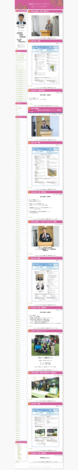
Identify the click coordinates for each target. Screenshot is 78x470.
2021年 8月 (18, 341)
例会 (55, 38)
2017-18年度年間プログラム (21, 86)
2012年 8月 (18, 121)
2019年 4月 (18, 284)
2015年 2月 (18, 182)
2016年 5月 (18, 213)
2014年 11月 (18, 176)
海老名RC (19, 453)
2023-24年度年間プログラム (21, 98)
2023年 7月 (18, 388)
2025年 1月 (18, 425)
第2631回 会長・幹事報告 (38, 307)
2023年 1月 (18, 376)
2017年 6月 (18, 239)
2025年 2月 (18, 427)
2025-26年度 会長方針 (20, 55)
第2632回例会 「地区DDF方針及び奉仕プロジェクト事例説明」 (46, 110)
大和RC (18, 456)
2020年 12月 (18, 325)
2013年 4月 (18, 138)
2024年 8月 (18, 414)
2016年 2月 (18, 207)
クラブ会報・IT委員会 (38, 38)
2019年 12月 (18, 300)
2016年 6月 (18, 215)
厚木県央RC (19, 448)
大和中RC (19, 457)
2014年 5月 (18, 164)
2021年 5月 (18, 335)
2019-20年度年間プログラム (21, 90)
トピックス (18, 112)
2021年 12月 (18, 349)
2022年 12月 (18, 374)
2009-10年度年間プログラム (21, 70)
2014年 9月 (18, 172)
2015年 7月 (18, 193)
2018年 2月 (18, 256)
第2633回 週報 (35, 41)
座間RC (18, 451)
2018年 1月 (18, 254)
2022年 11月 (18, 372)
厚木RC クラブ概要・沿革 (21, 53)
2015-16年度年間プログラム (21, 82)
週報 (55, 87)
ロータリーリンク (19, 63)
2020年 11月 (18, 323)
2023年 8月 (18, 390)
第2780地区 (18, 444)
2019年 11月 (18, 298)
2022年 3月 (18, 355)
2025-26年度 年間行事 (20, 57)
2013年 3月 (18, 136)
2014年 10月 (18, 174)
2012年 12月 (18, 129)
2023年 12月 (18, 398)
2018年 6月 (18, 264)
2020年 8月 (18, 317)
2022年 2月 (18, 353)
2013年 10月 (18, 150)
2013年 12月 (18, 154)
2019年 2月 (18, 280)
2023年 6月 (18, 386)
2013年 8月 (18, 146)
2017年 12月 (18, 252)
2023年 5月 (18, 384)
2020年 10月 (18, 321)
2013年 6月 (18, 142)
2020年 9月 (18, 319)
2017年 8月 (18, 243)
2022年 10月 (18, 370)
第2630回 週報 (35, 404)
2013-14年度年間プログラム (21, 78)
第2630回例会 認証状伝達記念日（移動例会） (44, 372)
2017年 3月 (18, 233)
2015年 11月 (18, 201)
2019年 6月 (18, 288)
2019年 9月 (18, 294)
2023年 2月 (18, 378)
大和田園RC (19, 458)
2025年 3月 (18, 429)
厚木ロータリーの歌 (19, 68)
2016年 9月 (18, 221)
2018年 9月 (18, 270)
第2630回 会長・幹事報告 (38, 453)
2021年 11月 (18, 347)
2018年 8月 (18, 268)
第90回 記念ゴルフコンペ (38, 331)
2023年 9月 (18, 392)
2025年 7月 (18, 437)
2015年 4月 (18, 186)
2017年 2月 (18, 231)
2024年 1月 (18, 400)
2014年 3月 (18, 160)
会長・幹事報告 (55, 105)
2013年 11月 (18, 152)
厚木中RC (19, 447)
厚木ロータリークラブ (39, 4)
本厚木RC (19, 450)
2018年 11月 (18, 274)
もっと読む (30, 85)
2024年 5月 (18, 408)
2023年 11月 (18, 396)
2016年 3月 (18, 209)
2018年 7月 (18, 266)
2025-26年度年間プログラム (21, 59)
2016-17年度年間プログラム (21, 84)
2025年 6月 (18, 435)
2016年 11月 (18, 225)
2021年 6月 (18, 337)
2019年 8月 (18, 292)
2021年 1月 (18, 327)
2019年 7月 (18, 290)
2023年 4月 (18, 382)
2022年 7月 (18, 364)
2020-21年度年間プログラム (21, 92)
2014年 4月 (18, 162)
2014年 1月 (18, 156)
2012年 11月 (18, 127)
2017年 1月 (18, 229)
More (17, 48)
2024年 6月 (18, 410)
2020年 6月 (18, 313)
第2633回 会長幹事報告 (38, 90)
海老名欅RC (19, 454)
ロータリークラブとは (20, 61)
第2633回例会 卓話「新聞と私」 (40, 11)
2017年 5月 (18, 237)
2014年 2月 (18, 158)
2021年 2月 (18, 329)
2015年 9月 (18, 197)
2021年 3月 (18, 331)
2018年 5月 (18, 262)
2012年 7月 (18, 119)
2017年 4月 (18, 235)
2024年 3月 (18, 404)
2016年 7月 (18, 217)
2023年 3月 (18, 380)
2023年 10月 (18, 394)
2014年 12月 (18, 178)
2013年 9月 (18, 148)
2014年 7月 (18, 168)
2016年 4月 (18, 211)
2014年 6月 (18, 166)
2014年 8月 (18, 170)
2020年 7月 (18, 315)
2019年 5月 (18, 286)
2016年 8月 (18, 219)
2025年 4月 (18, 431)
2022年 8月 (18, 366)
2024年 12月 (18, 423)
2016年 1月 (18, 205)
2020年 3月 (18, 307)
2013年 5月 (18, 140)
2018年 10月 (18, 272)
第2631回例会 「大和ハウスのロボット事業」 (44, 222)
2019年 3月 (18, 282)
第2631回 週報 (35, 258)
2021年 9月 (18, 343)
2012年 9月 (18, 123)
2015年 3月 (18, 184)
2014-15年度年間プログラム (21, 80)
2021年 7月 (18, 339)
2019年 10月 (18, 296)
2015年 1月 (18, 180)
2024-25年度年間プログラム (21, 100)
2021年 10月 (18, 345)
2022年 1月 (18, 351)
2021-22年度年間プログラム (21, 94)
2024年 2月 (18, 402)
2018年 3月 (18, 258)
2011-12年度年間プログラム (21, 74)
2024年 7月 (18, 412)
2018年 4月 (18, 260)
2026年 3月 (18, 439)
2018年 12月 (18, 276)
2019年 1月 (18, 278)
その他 (17, 114)
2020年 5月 (18, 311)
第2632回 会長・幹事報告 (38, 192)
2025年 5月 (18, 433)
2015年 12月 (18, 203)
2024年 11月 (18, 421)
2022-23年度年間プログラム (21, 96)
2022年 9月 (18, 368)
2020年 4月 (18, 309)
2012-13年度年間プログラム (21, 76)
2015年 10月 (18, 199)
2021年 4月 (18, 333)
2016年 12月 (18, 227)
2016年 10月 (18, 223)
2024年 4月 (18, 406)
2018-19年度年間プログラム (21, 88)
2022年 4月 (18, 357)
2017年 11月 (18, 250)
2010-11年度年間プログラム (21, 72)
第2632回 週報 (35, 142)
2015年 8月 (18, 195)
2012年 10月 (18, 125)
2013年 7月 (18, 144)
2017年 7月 (18, 241)
